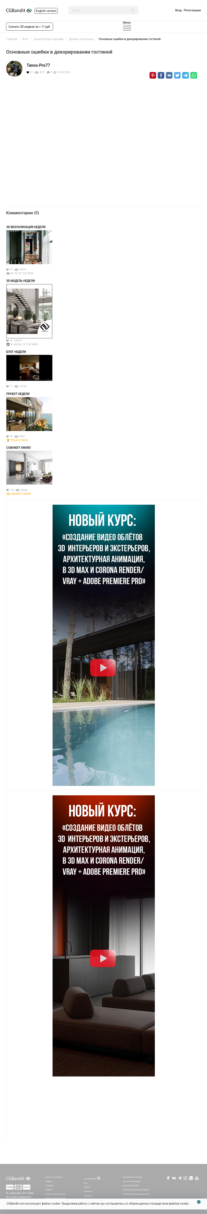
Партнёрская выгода (131, 1181)
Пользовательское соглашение (136, 1190)
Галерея (48, 1190)
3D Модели (49, 1185)
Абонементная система (132, 1177)
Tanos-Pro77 (38, 65)
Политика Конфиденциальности (136, 1194)
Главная (48, 1181)
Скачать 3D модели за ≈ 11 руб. (30, 26)
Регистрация (192, 10)
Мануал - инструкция (54, 1177)
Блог (86, 1183)
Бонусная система (130, 1185)
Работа (87, 1187)
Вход (178, 10)
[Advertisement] (103, 1110)
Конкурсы (88, 1191)
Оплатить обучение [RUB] (55, 1194)
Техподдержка (90, 1179)
